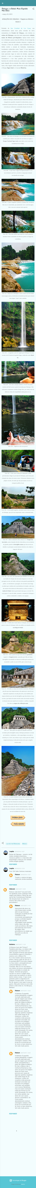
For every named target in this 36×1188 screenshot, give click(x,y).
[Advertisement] (18, 1159)
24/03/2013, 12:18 (19, 868)
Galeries (23, 1184)
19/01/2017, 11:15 (25, 905)
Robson (17, 874)
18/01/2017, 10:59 (21, 889)
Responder (13, 864)
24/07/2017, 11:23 (21, 944)
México (24, 844)
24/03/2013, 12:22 (25, 874)
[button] (33, 9)
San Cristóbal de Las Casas (21, 28)
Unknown (12, 889)
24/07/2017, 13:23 (25, 990)
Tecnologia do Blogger (18, 1180)
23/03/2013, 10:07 (19, 851)
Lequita (11, 851)
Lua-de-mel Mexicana (13, 844)
